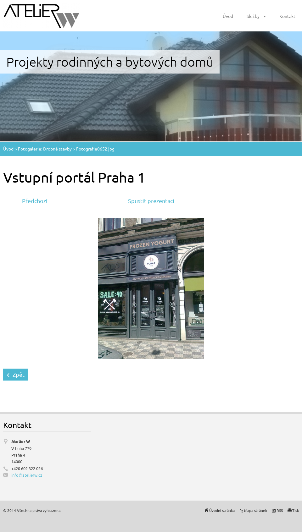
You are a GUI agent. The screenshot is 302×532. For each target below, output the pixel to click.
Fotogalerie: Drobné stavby (45, 148)
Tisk (295, 510)
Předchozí (35, 200)
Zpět (19, 374)
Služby (253, 16)
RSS (280, 510)
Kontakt (287, 16)
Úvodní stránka (222, 510)
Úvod (228, 16)
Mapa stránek (255, 510)
